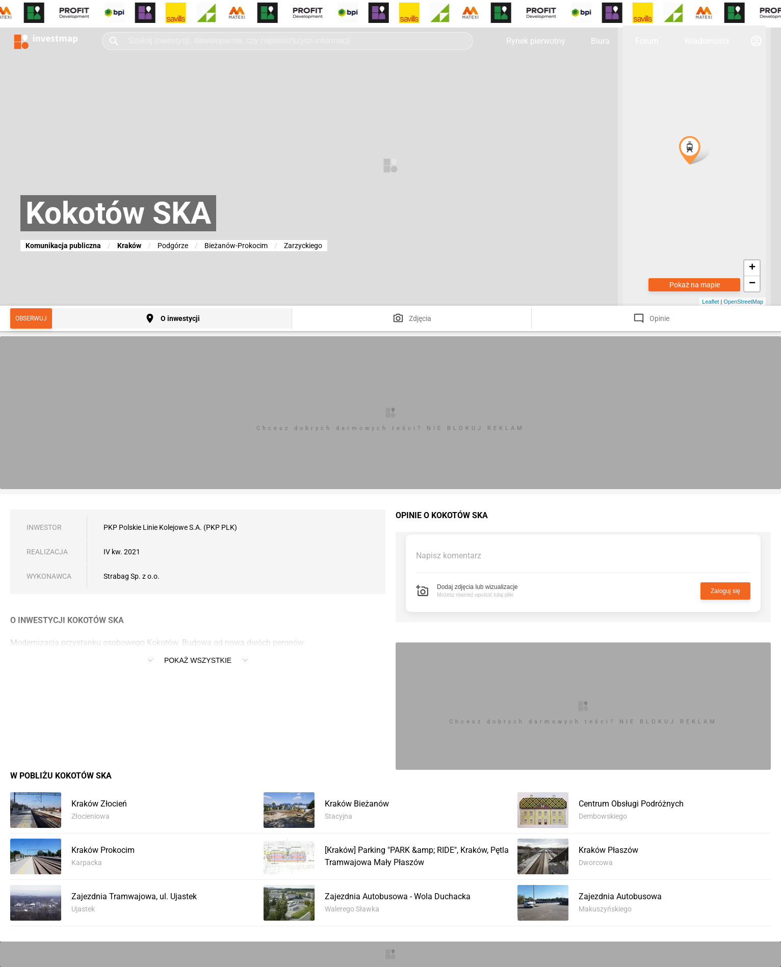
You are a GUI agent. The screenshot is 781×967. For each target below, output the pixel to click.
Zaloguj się (725, 591)
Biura (600, 41)
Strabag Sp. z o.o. (131, 576)
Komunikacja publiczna (63, 245)
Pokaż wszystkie (198, 660)
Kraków (129, 245)
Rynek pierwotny (535, 41)
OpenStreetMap (743, 302)
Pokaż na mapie (694, 285)
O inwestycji (180, 318)
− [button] (752, 283)
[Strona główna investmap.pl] (46, 41)
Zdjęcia (420, 318)
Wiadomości (706, 41)
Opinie (659, 318)
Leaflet (710, 302)
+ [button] (752, 268)
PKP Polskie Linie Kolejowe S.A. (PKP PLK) (170, 527)
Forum (647, 41)
